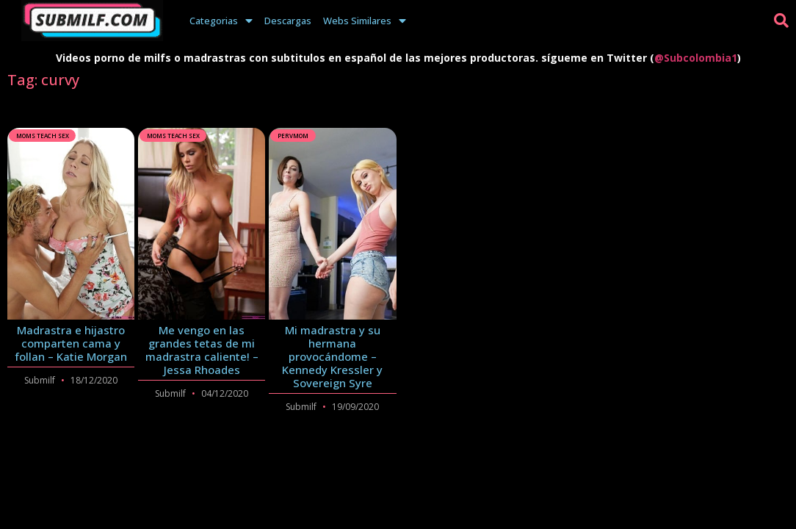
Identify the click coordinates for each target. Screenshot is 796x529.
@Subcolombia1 (695, 58)
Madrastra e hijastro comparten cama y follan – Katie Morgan (71, 343)
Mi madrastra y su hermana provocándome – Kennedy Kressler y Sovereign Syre (332, 356)
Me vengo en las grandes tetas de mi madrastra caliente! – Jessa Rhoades (201, 350)
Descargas (287, 20)
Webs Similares (364, 20)
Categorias (221, 20)
